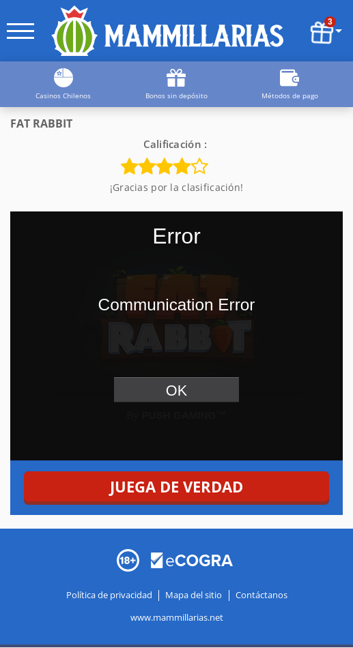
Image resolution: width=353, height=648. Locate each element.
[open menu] (20, 31)
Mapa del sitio (193, 595)
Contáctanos (261, 595)
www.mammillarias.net (176, 618)
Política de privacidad (110, 595)
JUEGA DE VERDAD (176, 486)
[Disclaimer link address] (192, 559)
